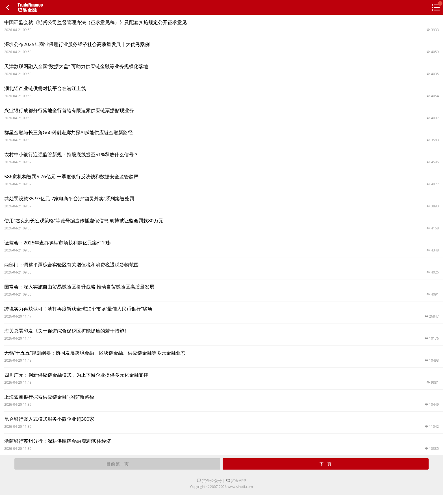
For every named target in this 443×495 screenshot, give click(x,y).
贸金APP (236, 480)
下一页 (325, 463)
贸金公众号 (209, 480)
